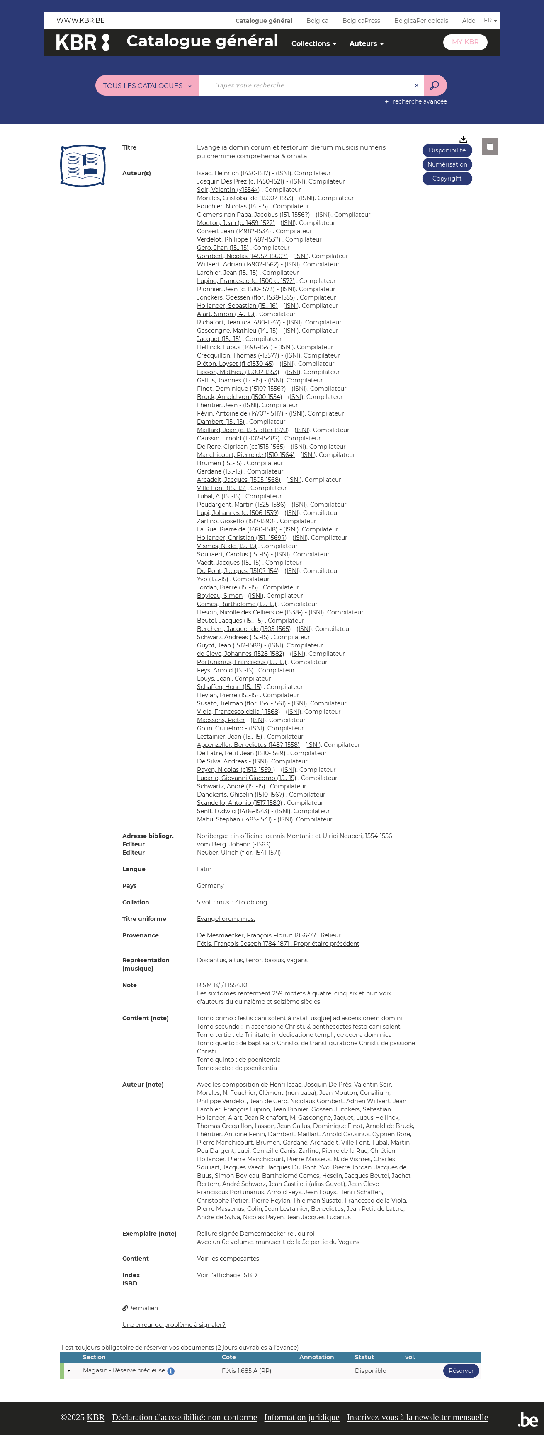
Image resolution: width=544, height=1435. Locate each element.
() (283, 173)
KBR (95, 1417)
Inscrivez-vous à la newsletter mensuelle (417, 1417)
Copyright (447, 178)
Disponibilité (447, 150)
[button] (83, 165)
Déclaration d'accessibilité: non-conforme (184, 1417)
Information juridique (302, 1417)
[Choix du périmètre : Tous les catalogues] (147, 85)
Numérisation (447, 164)
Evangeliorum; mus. (226, 919)
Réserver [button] (458, 1371)
